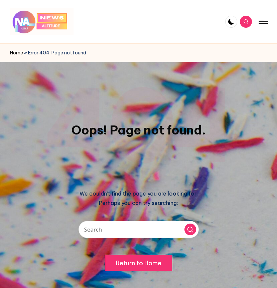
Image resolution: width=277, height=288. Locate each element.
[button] (190, 229)
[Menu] (263, 21)
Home (16, 53)
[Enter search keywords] (139, 229)
